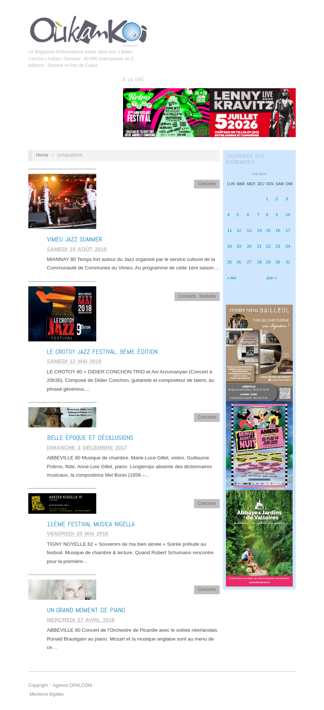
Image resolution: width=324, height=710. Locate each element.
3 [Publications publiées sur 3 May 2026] (286, 199)
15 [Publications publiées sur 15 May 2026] (268, 230)
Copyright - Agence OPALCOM (60, 685)
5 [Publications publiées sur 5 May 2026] (238, 214)
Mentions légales (46, 694)
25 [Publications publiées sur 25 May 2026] (229, 262)
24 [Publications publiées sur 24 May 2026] (287, 246)
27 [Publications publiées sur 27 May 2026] (249, 262)
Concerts (207, 183)
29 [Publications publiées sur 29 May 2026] (268, 262)
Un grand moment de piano (86, 610)
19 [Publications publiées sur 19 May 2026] (239, 246)
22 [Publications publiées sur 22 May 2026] (268, 246)
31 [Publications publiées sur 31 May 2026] (287, 262)
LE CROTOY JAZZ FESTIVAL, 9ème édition (102, 351)
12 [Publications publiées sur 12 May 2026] (239, 230)
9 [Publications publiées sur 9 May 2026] (277, 214)
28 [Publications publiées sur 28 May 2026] (259, 262)
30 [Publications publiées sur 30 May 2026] (278, 262)
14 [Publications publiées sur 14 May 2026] (259, 230)
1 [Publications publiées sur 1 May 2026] (267, 199)
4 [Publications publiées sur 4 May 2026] (228, 214)
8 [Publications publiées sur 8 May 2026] (267, 214)
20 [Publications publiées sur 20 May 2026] (249, 246)
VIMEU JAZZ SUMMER (74, 239)
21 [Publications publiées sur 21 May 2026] (259, 246)
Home (42, 155)
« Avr (232, 278)
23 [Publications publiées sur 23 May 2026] (278, 246)
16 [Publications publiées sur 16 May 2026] (278, 230)
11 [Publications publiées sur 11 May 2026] (229, 230)
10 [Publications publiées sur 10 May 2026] (287, 214)
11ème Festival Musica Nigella (90, 524)
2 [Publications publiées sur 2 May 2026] (277, 199)
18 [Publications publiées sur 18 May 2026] (229, 246)
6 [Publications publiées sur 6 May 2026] (248, 214)
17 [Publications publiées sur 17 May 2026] (287, 230)
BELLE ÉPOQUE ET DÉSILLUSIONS (90, 437)
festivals (207, 296)
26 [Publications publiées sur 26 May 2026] (239, 262)
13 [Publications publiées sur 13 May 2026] (249, 230)
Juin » (271, 278)
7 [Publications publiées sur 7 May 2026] (258, 214)
